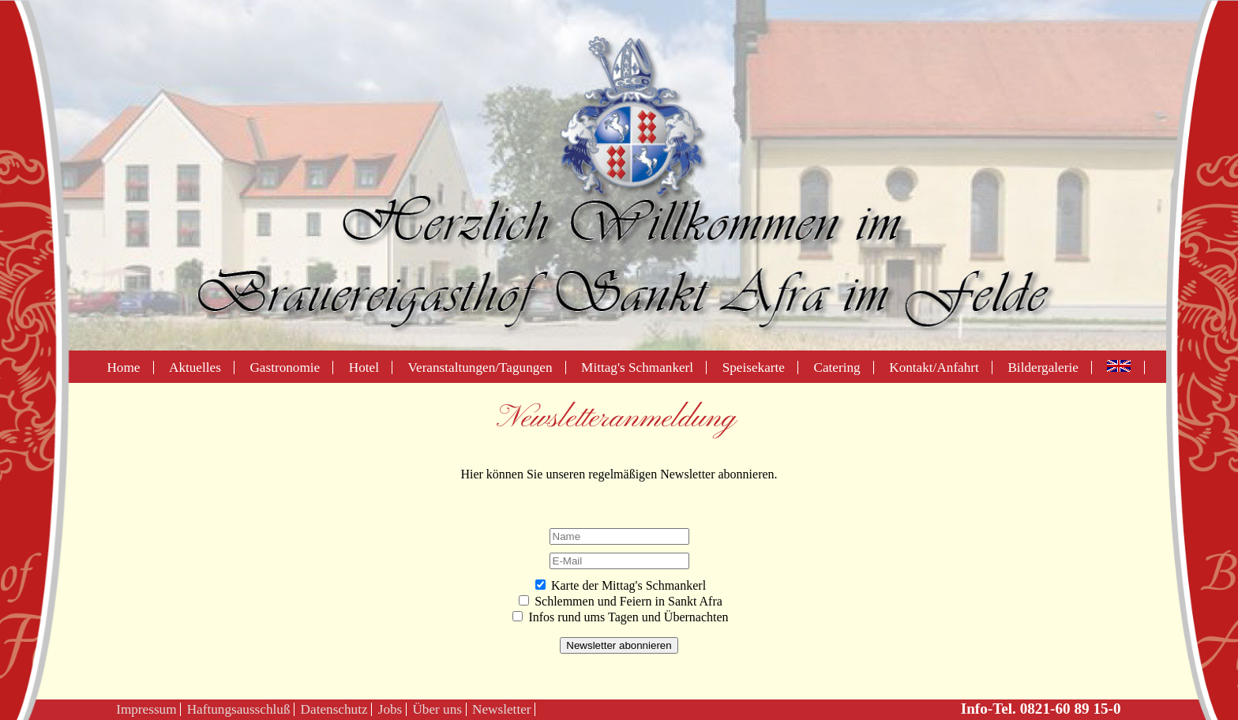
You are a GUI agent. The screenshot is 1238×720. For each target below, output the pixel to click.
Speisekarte (753, 367)
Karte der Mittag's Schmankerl (628, 585)
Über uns (437, 709)
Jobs (390, 709)
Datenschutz (334, 709)
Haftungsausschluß (239, 709)
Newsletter (501, 709)
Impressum (146, 709)
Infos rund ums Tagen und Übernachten (628, 617)
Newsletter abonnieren (618, 645)
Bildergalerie (1042, 367)
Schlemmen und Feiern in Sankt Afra (628, 601)
